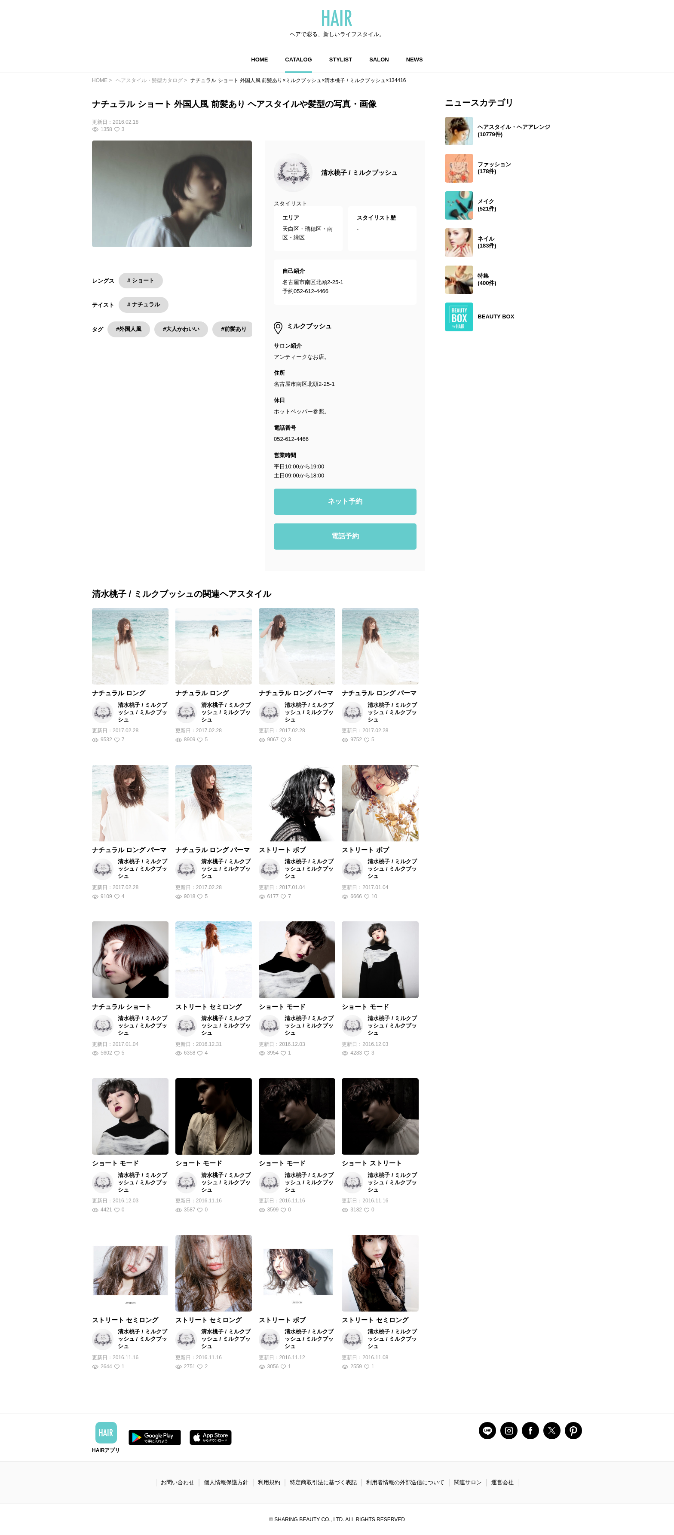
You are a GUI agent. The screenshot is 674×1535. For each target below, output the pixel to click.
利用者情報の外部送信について (405, 1482)
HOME (259, 59)
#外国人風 (128, 329)
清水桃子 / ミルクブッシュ (359, 172)
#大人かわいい (181, 329)
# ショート (140, 280)
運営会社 (502, 1482)
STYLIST (340, 59)
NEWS (414, 59)
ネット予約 (345, 501)
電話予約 (345, 536)
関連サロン (468, 1482)
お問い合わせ (177, 1482)
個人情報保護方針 (226, 1482)
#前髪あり (233, 329)
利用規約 (269, 1482)
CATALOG (298, 59)
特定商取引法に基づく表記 (323, 1482)
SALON (379, 59)
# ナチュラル (143, 304)
